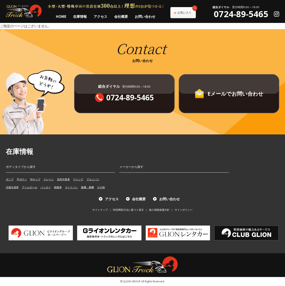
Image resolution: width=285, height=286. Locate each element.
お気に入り (186, 10)
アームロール (29, 187)
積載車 (58, 187)
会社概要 (121, 16)
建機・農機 (87, 187)
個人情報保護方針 (159, 210)
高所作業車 (63, 179)
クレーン (49, 179)
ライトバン (71, 187)
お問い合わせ (145, 16)
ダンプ (10, 179)
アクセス (100, 16)
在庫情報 (80, 16)
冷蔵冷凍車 (12, 187)
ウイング (78, 179)
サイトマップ (100, 210)
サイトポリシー (184, 210)
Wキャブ (35, 179)
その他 (101, 187)
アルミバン (93, 179)
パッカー (45, 187)
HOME (61, 16)
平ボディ (22, 179)
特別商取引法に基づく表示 (128, 210)
